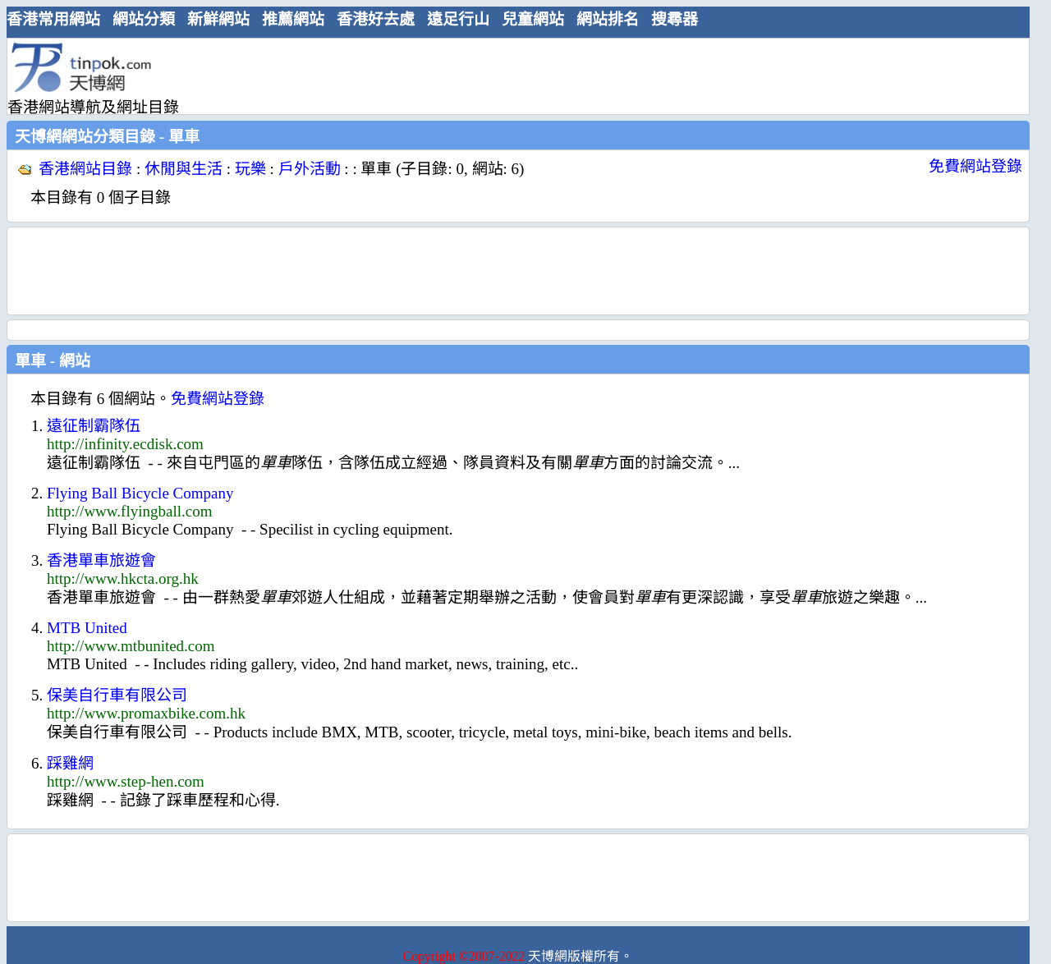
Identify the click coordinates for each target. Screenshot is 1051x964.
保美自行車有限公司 (117, 695)
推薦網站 (293, 19)
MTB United (87, 627)
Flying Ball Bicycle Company (140, 493)
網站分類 (143, 19)
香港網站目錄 (85, 168)
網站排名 (607, 19)
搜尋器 (674, 19)
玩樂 (250, 168)
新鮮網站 (218, 19)
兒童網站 (533, 19)
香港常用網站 (53, 19)
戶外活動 (309, 168)
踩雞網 (70, 763)
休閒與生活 (184, 168)
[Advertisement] (511, 75)
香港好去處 (376, 19)
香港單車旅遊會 (101, 560)
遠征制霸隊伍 (93, 425)
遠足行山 (458, 19)
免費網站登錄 (975, 166)
